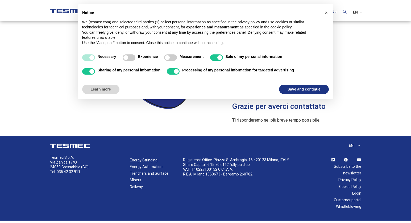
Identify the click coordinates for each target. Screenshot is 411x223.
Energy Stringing (143, 162)
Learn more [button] (101, 89)
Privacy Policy (349, 182)
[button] (326, 12)
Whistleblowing (348, 209)
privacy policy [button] (249, 22)
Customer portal (347, 202)
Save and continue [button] (304, 89)
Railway (136, 189)
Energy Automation (146, 169)
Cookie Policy (350, 189)
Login (356, 195)
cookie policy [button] (281, 27)
